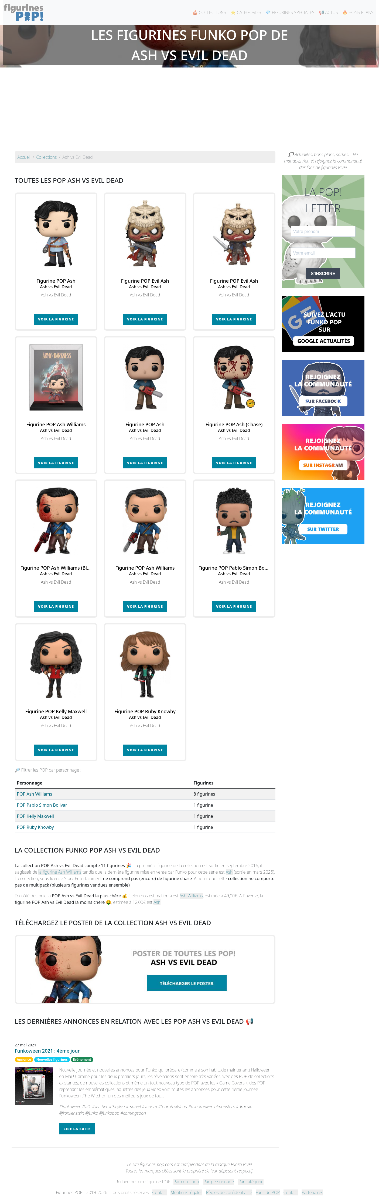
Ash (229, 872)
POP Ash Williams (34, 794)
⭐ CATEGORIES (245, 12)
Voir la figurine (56, 319)
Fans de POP (268, 1192)
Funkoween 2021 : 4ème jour (47, 1050)
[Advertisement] (189, 110)
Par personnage (218, 1182)
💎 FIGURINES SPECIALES (290, 12)
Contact (159, 1192)
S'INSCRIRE (323, 273)
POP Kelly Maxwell (35, 816)
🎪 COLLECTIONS (209, 12)
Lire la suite (77, 1128)
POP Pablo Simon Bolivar (42, 805)
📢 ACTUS (328, 12)
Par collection (186, 1182)
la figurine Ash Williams (59, 872)
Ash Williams (191, 896)
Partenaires (312, 1192)
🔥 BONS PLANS (358, 12)
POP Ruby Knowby (35, 827)
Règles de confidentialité (229, 1192)
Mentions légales (186, 1192)
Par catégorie (250, 1182)
